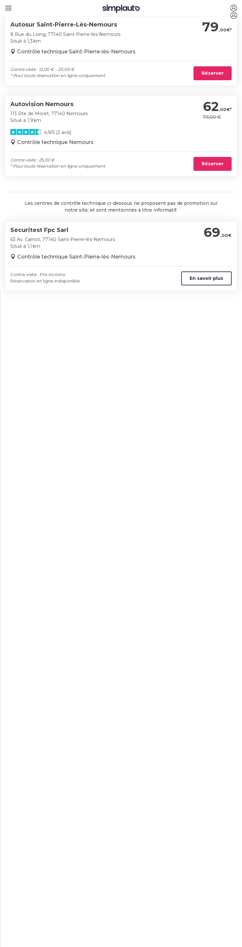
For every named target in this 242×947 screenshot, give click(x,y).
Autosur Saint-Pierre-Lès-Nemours (63, 24)
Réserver (213, 73)
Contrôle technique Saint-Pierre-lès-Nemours (76, 52)
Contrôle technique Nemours (55, 142)
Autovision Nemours (41, 104)
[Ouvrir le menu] (7, 6)
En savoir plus (206, 278)
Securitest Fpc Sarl (39, 230)
